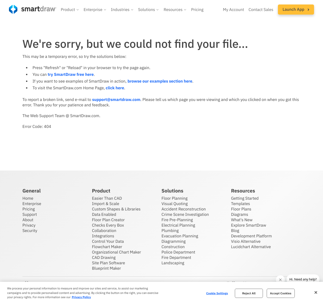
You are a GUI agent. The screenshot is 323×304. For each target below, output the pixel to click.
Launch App (296, 9)
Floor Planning (175, 198)
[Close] (316, 292)
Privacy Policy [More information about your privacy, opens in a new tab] (81, 297)
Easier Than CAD (107, 198)
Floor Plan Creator (108, 219)
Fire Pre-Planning (177, 219)
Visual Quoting (175, 203)
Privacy (28, 225)
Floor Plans (241, 209)
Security (29, 230)
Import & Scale (105, 203)
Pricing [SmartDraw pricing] (197, 9)
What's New (242, 219)
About (27, 219)
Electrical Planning (178, 225)
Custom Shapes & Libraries (116, 209)
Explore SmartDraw (248, 225)
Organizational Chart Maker (116, 252)
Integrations (103, 235)
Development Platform (251, 235)
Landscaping (173, 262)
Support (29, 214)
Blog (235, 230)
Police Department (178, 252)
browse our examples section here (159, 81)
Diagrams (239, 214)
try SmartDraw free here (71, 74)
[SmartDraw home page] (32, 9)
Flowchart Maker (107, 246)
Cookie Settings (217, 293)
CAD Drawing (104, 257)
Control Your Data (108, 241)
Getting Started (245, 198)
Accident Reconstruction (184, 209)
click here (115, 87)
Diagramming (174, 241)
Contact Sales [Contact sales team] (261, 9)
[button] (70, 9)
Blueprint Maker (106, 268)
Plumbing (170, 230)
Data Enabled (104, 214)
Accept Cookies (280, 293)
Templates (240, 203)
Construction (173, 246)
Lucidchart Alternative (251, 246)
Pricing (28, 209)
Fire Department (176, 257)
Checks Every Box (108, 225)
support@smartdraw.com (116, 99)
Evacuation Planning (180, 235)
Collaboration (104, 230)
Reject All (249, 293)
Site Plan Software (108, 262)
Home (27, 198)
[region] (161, 293)
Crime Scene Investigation (185, 214)
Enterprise (31, 203)
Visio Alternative (245, 241)
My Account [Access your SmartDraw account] (233, 9)
